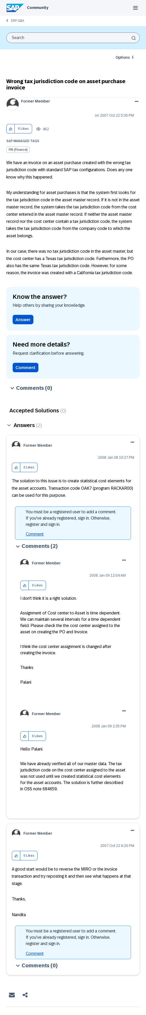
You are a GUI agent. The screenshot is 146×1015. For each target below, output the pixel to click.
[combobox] (73, 38)
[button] (11, 128)
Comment (26, 367)
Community (37, 8)
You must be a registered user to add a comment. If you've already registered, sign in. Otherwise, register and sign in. (71, 518)
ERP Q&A (17, 21)
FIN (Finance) (18, 150)
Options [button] (122, 57)
